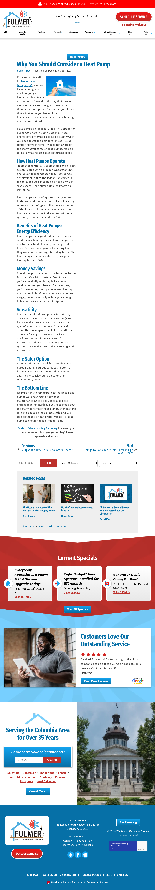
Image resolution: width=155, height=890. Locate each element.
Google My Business (85, 854)
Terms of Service (132, 846)
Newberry (46, 777)
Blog (28, 68)
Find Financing (128, 822)
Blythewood (47, 772)
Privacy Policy (122, 846)
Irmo (10, 777)
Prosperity (26, 781)
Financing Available (134, 24)
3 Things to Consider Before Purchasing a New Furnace (108, 450)
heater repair (47, 524)
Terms (144, 849)
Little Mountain (26, 777)
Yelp (70, 854)
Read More (110, 4)
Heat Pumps (77, 54)
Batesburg (29, 772)
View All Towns (38, 791)
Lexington (64, 524)
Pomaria (60, 777)
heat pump (30, 524)
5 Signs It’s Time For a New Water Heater (46, 448)
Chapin (62, 772)
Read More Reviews (96, 680)
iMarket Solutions (61, 882)
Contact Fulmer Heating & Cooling (37, 426)
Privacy (140, 849)
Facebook (78, 854)
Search (49, 461)
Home (20, 68)
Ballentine (13, 772)
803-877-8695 (78, 21)
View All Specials (77, 609)
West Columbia (46, 781)
